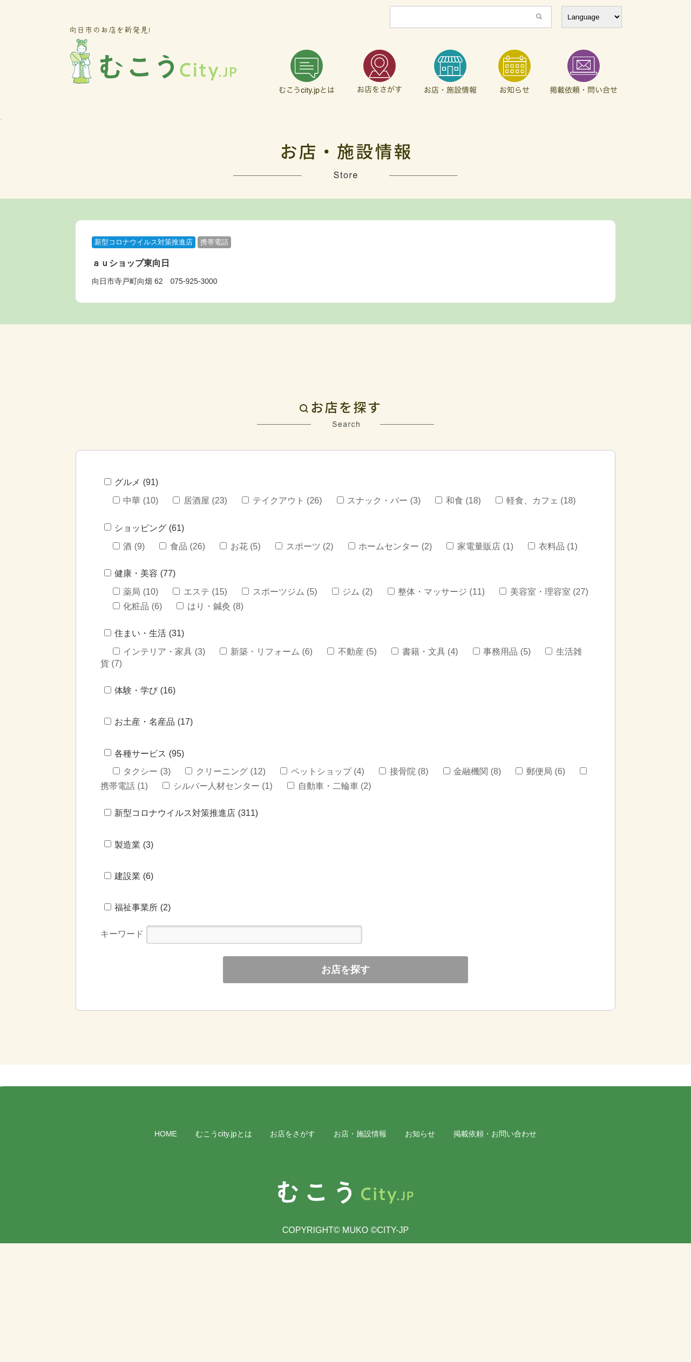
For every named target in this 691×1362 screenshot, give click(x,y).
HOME (165, 1252)
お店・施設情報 (360, 1252)
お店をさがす (292, 1252)
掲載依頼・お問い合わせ (495, 1252)
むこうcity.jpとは (223, 1252)
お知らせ (420, 1252)
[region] (345, 149)
